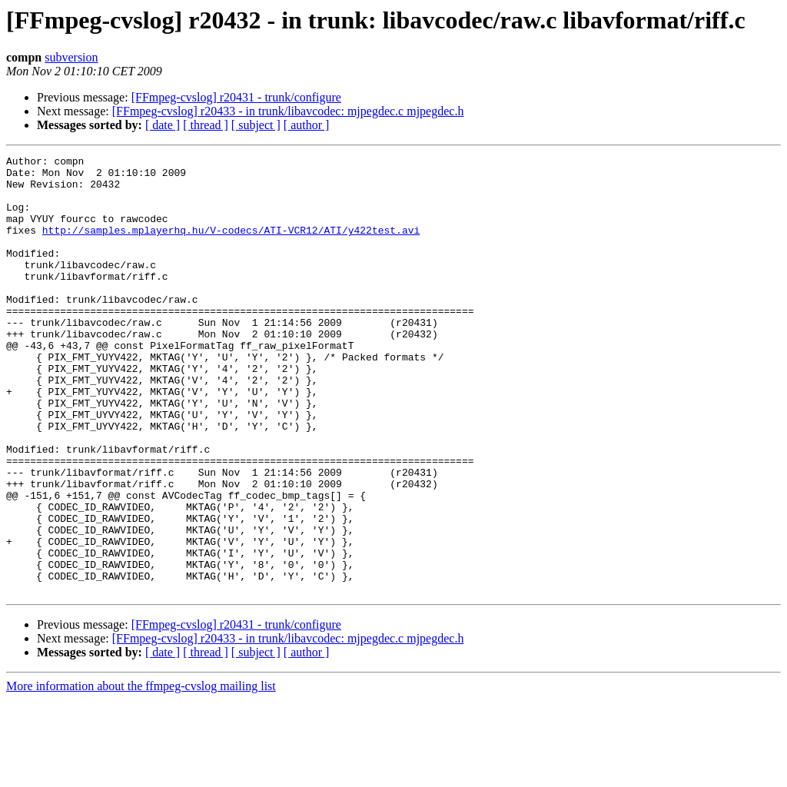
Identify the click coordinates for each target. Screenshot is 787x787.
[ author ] (307, 124)
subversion (71, 57)
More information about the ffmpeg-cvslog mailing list (141, 773)
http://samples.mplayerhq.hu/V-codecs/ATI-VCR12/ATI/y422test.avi (231, 246)
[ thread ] (205, 124)
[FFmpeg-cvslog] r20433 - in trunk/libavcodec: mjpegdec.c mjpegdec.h (288, 111)
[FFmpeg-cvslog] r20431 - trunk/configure (236, 97)
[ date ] (162, 124)
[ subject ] (256, 124)
